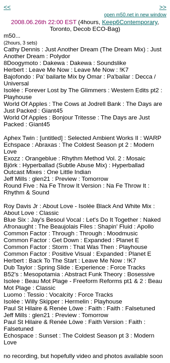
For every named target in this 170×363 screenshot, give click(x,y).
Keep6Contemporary (129, 22)
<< (7, 7)
